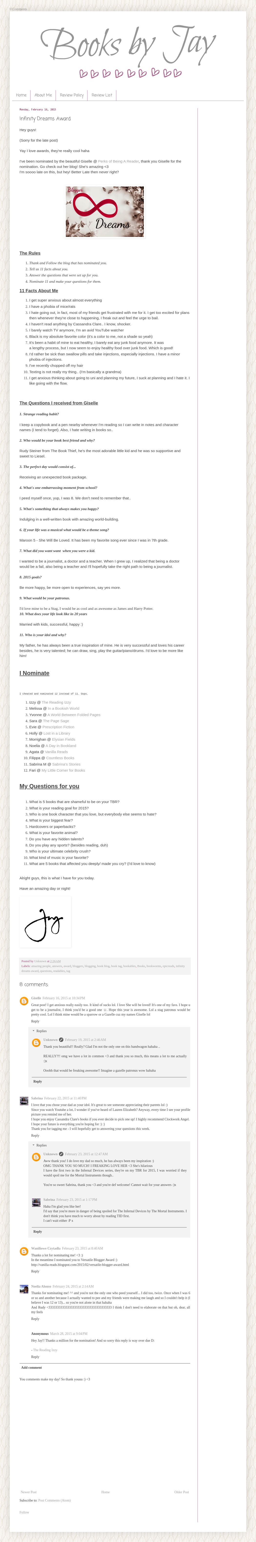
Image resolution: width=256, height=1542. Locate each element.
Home (21, 95)
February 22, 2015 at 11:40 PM (65, 1098)
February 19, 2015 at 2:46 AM (85, 1040)
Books (141, 966)
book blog (103, 966)
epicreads (168, 966)
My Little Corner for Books (63, 770)
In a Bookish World (63, 708)
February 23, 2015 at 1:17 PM (76, 1200)
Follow (24, 1512)
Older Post (182, 1492)
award (67, 966)
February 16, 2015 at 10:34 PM (63, 998)
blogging (90, 966)
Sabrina (37, 1098)
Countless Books (59, 758)
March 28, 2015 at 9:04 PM (69, 1334)
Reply (35, 1021)
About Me (43, 95)
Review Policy (71, 95)
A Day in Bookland (61, 746)
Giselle (36, 998)
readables (59, 971)
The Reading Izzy (56, 702)
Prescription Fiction (58, 727)
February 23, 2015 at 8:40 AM (82, 1248)
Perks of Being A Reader (118, 161)
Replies (41, 1031)
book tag (116, 966)
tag (68, 971)
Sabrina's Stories (66, 764)
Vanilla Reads (56, 752)
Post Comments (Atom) (54, 1500)
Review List (102, 95)
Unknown (50, 1040)
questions (46, 971)
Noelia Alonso (41, 1286)
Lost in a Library (56, 733)
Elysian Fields (63, 739)
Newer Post (29, 1492)
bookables (129, 966)
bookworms (154, 966)
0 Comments (18, 9)
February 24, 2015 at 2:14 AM (73, 1286)
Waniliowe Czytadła (45, 1248)
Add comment (31, 1367)
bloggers (78, 966)
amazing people (40, 966)
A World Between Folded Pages (74, 715)
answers (57, 966)
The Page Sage (56, 721)
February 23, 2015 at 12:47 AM (86, 1154)
